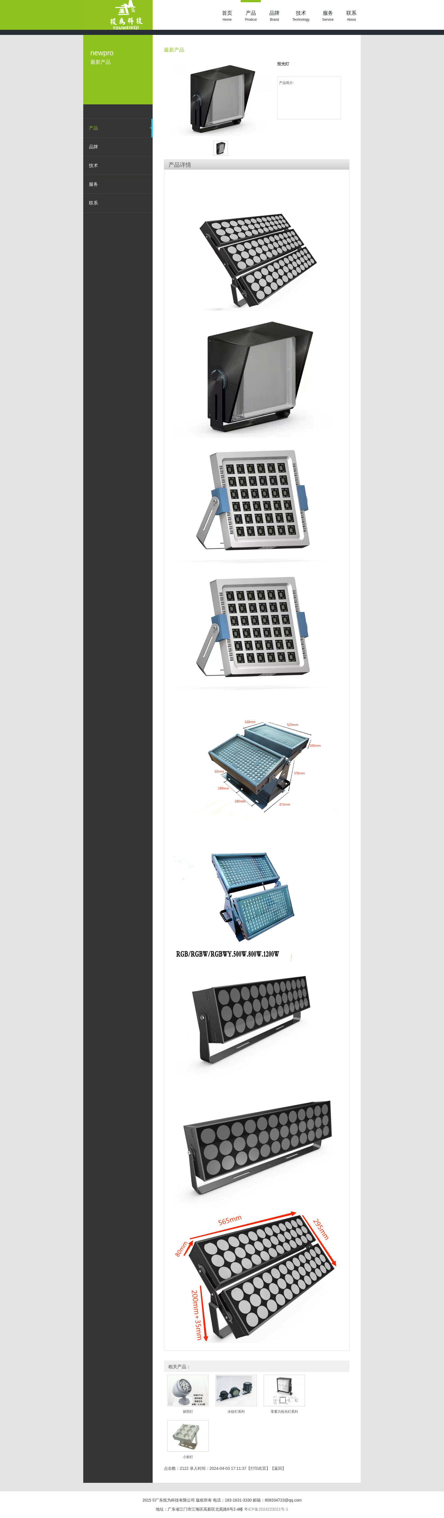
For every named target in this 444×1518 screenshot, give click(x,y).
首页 (227, 16)
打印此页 (258, 1468)
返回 (278, 1468)
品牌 (274, 16)
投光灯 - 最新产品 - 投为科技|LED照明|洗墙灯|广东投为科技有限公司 (118, 15)
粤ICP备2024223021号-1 (266, 1509)
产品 (251, 16)
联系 (351, 16)
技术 (300, 16)
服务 (328, 16)
